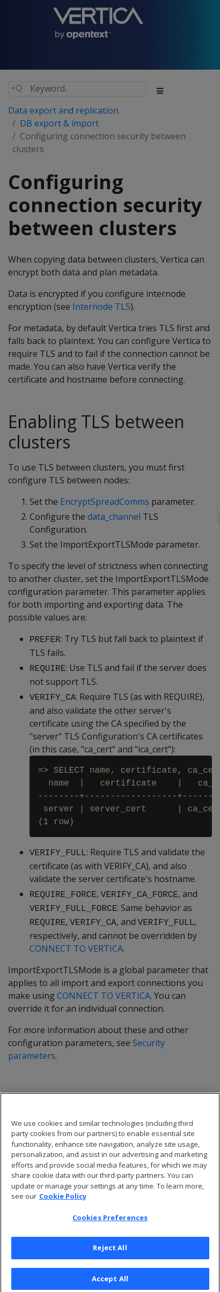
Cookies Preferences (110, 1222)
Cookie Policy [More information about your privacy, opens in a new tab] (62, 1201)
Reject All (110, 1252)
